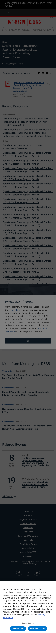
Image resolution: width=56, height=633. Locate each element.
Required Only (18, 628)
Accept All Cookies (37, 628)
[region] (28, 607)
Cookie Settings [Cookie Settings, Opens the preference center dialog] (28, 623)
